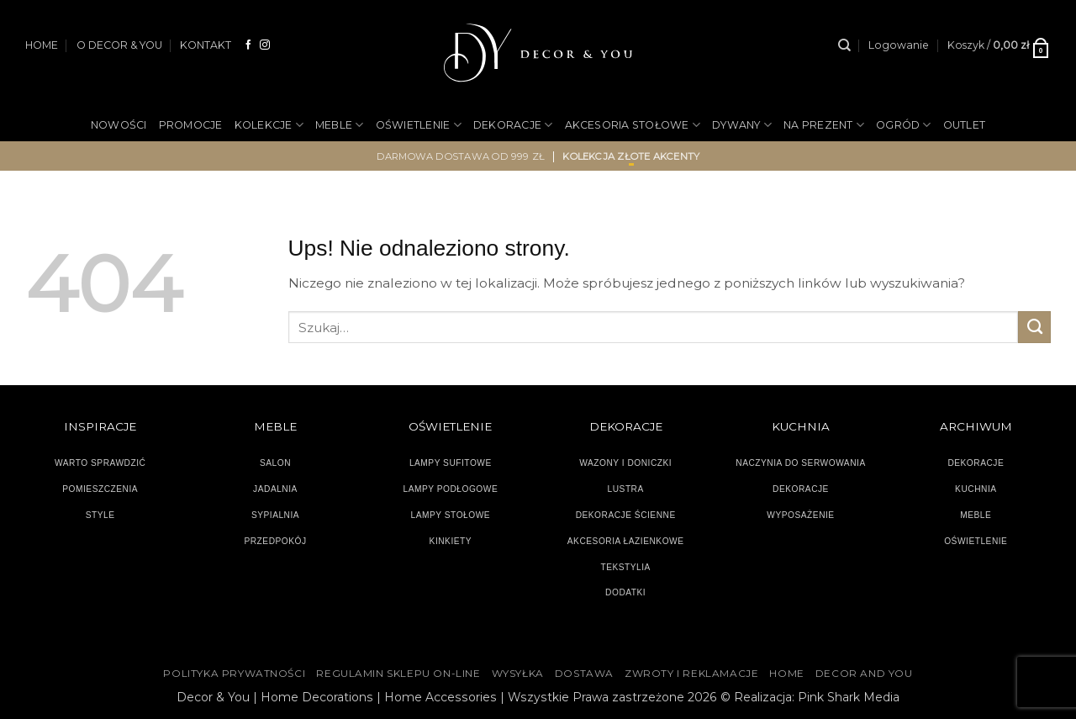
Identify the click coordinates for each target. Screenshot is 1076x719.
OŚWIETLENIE (419, 125)
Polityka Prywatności (234, 673)
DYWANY (742, 125)
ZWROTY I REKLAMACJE (691, 673)
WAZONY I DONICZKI (625, 463)
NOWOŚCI (119, 125)
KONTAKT (205, 45)
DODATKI (625, 592)
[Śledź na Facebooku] (249, 45)
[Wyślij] (1034, 327)
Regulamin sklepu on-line (398, 673)
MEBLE (339, 125)
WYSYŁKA (518, 673)
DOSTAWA (584, 673)
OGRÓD (903, 125)
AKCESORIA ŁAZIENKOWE (625, 541)
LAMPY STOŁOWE (451, 515)
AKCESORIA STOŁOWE (633, 125)
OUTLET (964, 125)
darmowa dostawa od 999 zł (461, 156)
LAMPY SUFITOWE (450, 463)
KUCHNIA (975, 489)
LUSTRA (626, 489)
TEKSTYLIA (625, 567)
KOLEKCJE (269, 125)
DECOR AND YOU (864, 673)
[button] (898, 45)
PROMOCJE (191, 125)
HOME (41, 45)
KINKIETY (451, 541)
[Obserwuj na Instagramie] (265, 45)
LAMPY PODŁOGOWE (450, 489)
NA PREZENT (823, 125)
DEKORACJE (513, 125)
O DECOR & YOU (119, 45)
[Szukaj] (844, 45)
